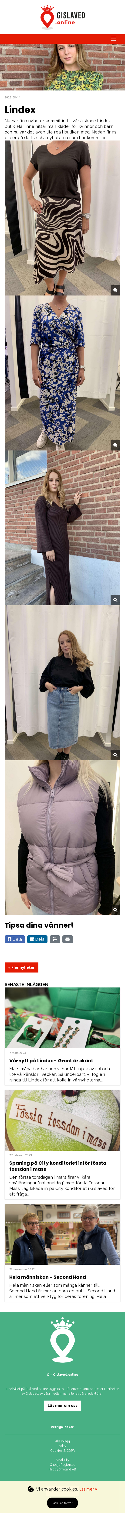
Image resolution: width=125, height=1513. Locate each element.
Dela (15, 939)
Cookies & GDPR (62, 1450)
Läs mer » (88, 1489)
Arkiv (62, 1446)
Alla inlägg (62, 1441)
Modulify (62, 1460)
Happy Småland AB (62, 1469)
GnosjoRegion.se (62, 1464)
